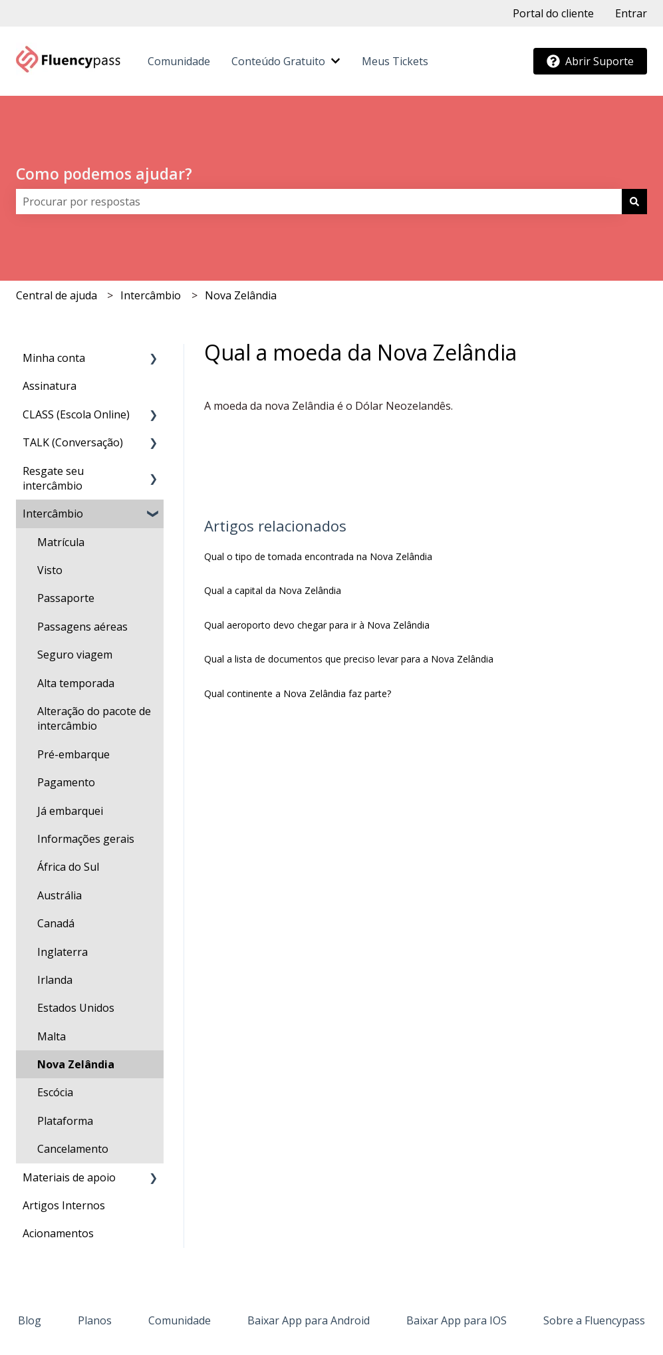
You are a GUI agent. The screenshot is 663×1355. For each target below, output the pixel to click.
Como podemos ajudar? (104, 173)
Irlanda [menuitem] (54, 980)
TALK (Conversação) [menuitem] (73, 442)
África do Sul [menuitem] (68, 866)
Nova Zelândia (241, 295)
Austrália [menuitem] (59, 895)
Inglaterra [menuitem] (62, 952)
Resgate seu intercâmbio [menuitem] (53, 478)
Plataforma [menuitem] (65, 1121)
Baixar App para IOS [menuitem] (456, 1320)
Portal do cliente (553, 13)
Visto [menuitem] (50, 570)
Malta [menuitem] (51, 1036)
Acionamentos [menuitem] (58, 1233)
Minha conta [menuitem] (54, 358)
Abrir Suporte (590, 61)
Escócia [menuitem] (55, 1092)
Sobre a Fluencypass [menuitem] (594, 1320)
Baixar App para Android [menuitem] (308, 1320)
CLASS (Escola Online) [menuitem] (76, 414)
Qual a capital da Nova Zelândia (272, 590)
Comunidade (179, 61)
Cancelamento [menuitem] (72, 1148)
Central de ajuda (56, 295)
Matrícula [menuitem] (60, 542)
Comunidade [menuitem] (179, 1320)
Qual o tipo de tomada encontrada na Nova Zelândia (318, 556)
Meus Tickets (395, 61)
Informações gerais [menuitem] (85, 838)
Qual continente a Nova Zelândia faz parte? (297, 693)
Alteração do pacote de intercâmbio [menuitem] (94, 718)
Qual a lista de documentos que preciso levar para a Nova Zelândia (348, 659)
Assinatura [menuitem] (49, 385)
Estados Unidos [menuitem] (75, 1007)
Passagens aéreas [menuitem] (82, 626)
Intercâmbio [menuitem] (53, 513)
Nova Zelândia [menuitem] (75, 1064)
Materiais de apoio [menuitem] (69, 1177)
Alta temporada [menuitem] (75, 683)
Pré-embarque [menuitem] (73, 754)
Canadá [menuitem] (55, 923)
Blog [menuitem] (29, 1320)
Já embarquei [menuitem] (70, 811)
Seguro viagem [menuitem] (74, 654)
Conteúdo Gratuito (278, 61)
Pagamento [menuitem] (66, 782)
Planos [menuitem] (95, 1320)
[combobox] (319, 201)
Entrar (631, 13)
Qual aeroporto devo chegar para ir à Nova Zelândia (317, 625)
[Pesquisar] (634, 201)
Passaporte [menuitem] (65, 598)
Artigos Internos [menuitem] (64, 1205)
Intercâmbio (150, 295)
